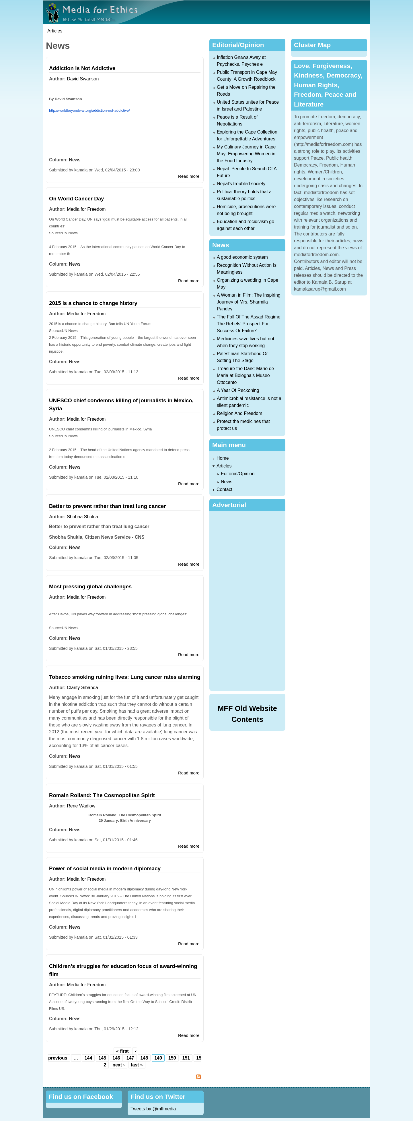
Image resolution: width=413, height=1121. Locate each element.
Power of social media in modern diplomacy (105, 868)
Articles (54, 30)
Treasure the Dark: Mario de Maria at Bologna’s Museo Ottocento (245, 375)
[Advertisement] (248, 600)
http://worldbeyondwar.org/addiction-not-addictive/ (89, 110)
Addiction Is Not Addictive (82, 68)
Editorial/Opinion (237, 473)
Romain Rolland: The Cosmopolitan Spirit (102, 795)
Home (223, 458)
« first (122, 1051)
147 (130, 1058)
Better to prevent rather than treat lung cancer (107, 506)
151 (186, 1058)
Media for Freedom (86, 209)
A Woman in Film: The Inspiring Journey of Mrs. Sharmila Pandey (248, 302)
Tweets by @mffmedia (153, 1108)
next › (118, 1064)
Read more (188, 176)
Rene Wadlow (81, 805)
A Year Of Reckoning (238, 390)
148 (144, 1058)
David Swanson (83, 78)
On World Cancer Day (76, 199)
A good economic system (242, 257)
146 (116, 1058)
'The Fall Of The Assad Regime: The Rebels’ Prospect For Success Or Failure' (249, 323)
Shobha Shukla (82, 516)
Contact (224, 489)
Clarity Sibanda (82, 687)
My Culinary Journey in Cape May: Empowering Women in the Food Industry (246, 153)
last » (137, 1064)
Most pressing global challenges (90, 586)
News (74, 159)
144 (88, 1058)
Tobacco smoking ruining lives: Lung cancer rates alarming (124, 677)
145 (102, 1058)
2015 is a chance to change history (93, 303)
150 (172, 1058)
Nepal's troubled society (241, 183)
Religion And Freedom (239, 413)
